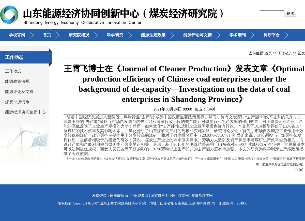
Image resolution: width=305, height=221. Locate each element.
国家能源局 (119, 196)
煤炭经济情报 (17, 102)
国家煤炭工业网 (163, 196)
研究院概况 (79, 35)
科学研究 (115, 35)
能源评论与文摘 (197, 35)
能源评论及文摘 (19, 91)
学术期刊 (238, 35)
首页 (47, 35)
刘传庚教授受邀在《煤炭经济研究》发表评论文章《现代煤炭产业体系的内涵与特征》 (136, 159)
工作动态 (13, 71)
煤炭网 (183, 196)
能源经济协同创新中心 (25, 112)
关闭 (299, 170)
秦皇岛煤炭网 (202, 196)
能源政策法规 (17, 81)
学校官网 (17, 35)
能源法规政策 (153, 35)
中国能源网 (139, 196)
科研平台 (272, 35)
